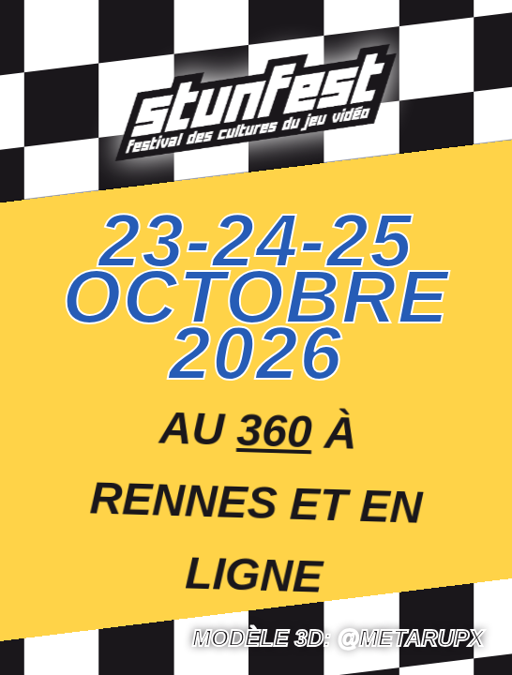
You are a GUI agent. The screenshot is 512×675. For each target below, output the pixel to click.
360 (274, 430)
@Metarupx (411, 638)
